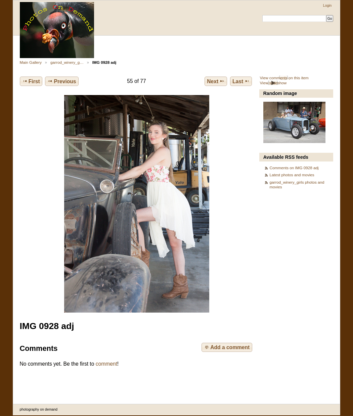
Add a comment (227, 347)
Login (327, 5)
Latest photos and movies (292, 175)
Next (216, 81)
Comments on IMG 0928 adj (294, 168)
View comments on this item (284, 78)
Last (241, 81)
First (31, 81)
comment (106, 364)
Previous (61, 81)
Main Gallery (31, 62)
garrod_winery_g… (67, 62)
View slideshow (273, 83)
